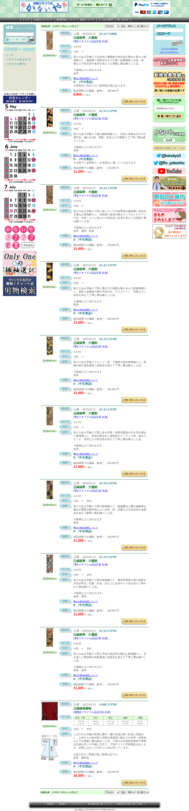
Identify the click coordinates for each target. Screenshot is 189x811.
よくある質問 (105, 19)
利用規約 (50, 804)
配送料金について (66, 19)
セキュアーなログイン (169, 52)
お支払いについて (43, 19)
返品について (87, 19)
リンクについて (76, 804)
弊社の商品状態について (85, 78)
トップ (26, 19)
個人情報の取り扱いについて (100, 804)
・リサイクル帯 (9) (15, 64)
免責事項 (62, 804)
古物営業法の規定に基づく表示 (129, 804)
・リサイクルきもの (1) (17, 59)
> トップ (9, 55)
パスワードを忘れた (169, 49)
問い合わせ (123, 19)
